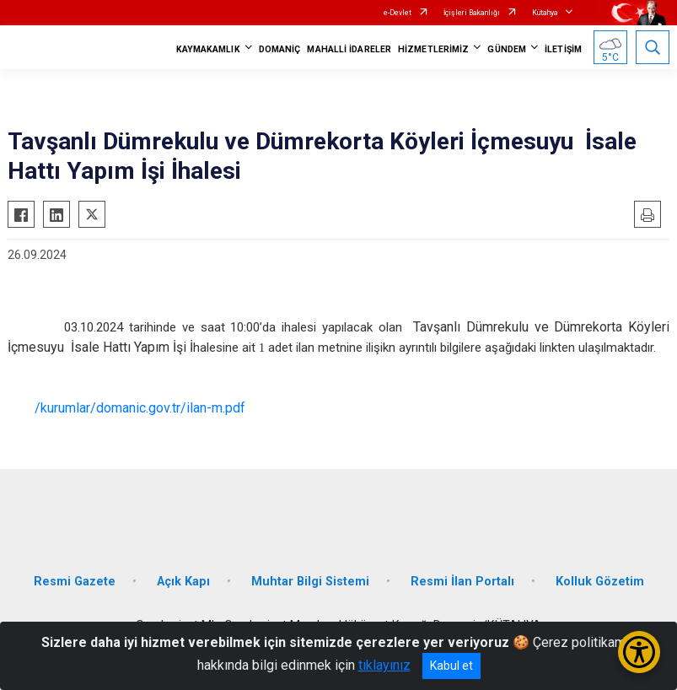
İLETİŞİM (563, 49)
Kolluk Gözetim (600, 581)
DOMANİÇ (280, 49)
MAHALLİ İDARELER (349, 49)
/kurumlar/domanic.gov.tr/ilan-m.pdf (140, 408)
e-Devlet (397, 12)
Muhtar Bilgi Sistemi (310, 581)
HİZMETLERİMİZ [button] (433, 49)
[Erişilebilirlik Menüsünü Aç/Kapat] (639, 652)
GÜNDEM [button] (506, 49)
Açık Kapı (183, 581)
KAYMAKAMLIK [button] (208, 49)
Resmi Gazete (75, 581)
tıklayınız (384, 665)
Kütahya (545, 12)
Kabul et (451, 665)
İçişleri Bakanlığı (471, 12)
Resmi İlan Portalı (462, 581)
